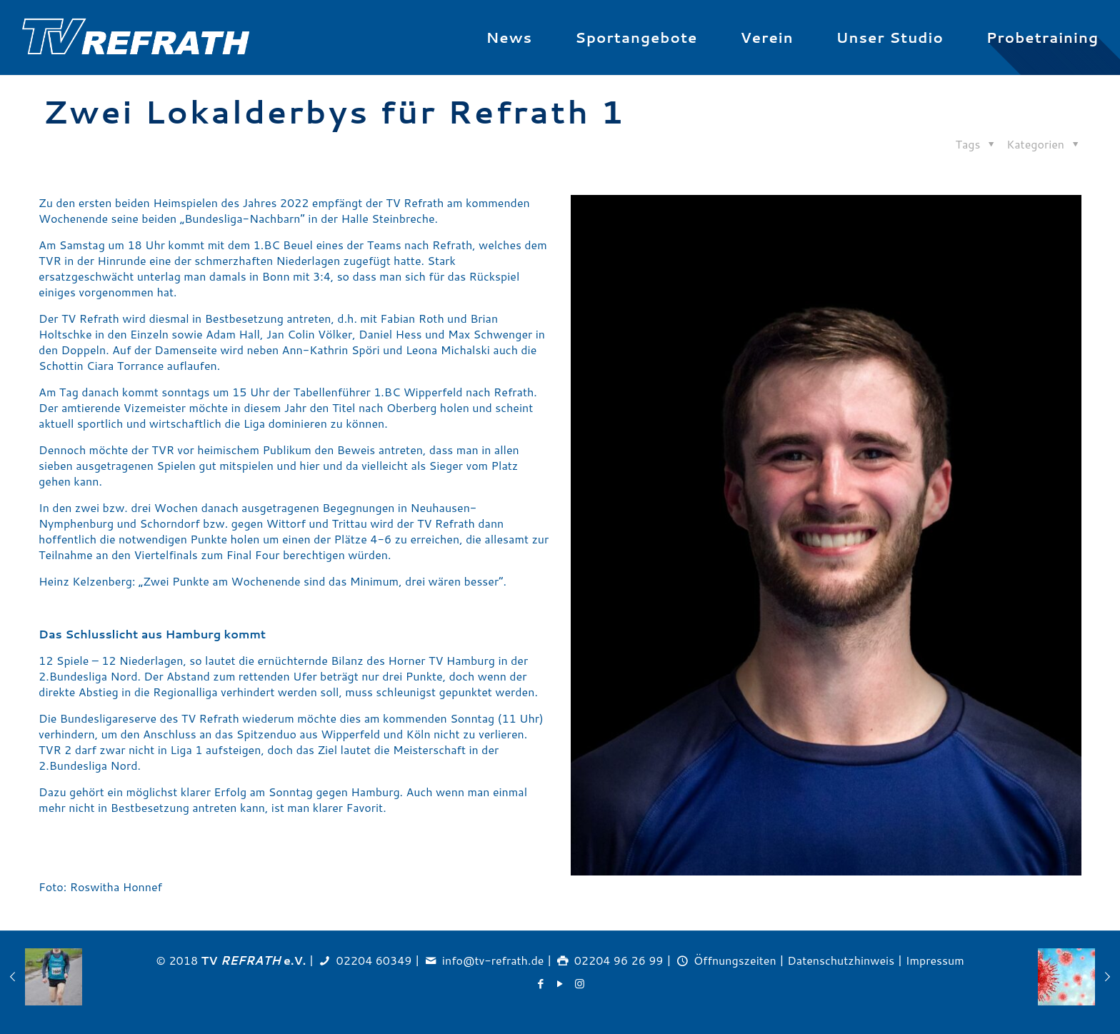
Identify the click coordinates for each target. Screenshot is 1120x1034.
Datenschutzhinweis (840, 960)
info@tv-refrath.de (493, 960)
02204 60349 (374, 960)
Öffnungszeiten (735, 960)
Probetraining (1042, 37)
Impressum (935, 960)
